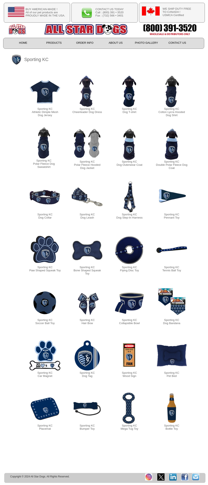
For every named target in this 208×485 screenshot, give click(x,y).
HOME (23, 42)
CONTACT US (177, 42)
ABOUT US (115, 42)
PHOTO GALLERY (146, 42)
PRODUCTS (54, 42)
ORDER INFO (85, 42)
